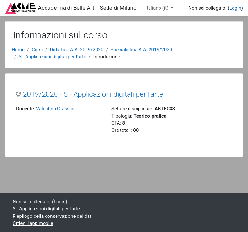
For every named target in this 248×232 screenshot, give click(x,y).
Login (235, 8)
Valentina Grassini (55, 108)
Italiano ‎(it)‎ (157, 8)
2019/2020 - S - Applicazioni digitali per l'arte (93, 94)
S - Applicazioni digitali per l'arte (52, 57)
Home (18, 50)
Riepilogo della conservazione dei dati (52, 216)
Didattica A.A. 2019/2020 (76, 50)
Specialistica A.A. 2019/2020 (141, 50)
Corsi (37, 50)
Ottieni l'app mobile (33, 223)
